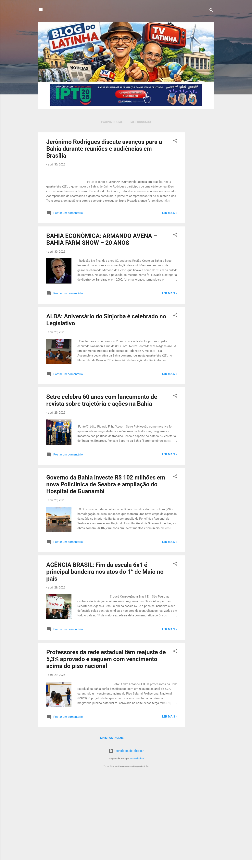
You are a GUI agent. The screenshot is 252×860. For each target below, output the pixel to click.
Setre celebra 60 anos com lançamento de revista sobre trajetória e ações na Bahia (101, 483)
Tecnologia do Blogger (126, 834)
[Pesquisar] (211, 11)
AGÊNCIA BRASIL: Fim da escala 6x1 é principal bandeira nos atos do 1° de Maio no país (105, 655)
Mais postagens (112, 821)
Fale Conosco (140, 122)
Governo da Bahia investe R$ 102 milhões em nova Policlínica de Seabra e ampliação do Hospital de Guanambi (105, 567)
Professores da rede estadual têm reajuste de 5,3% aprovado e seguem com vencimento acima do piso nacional (106, 742)
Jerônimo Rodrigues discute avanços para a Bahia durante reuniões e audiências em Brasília (104, 148)
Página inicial (112, 122)
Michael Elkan (137, 842)
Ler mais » (169, 296)
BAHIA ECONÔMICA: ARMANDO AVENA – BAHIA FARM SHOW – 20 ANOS (101, 322)
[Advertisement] (201, 191)
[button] (175, 141)
